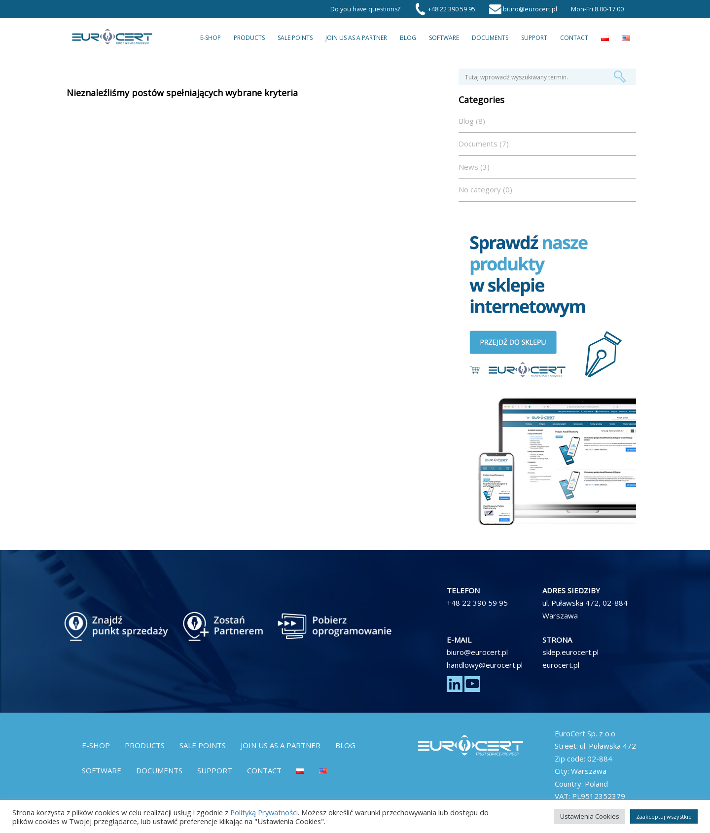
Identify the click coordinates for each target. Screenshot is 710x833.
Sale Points (295, 38)
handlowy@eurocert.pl (485, 665)
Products (249, 38)
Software (444, 38)
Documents (490, 38)
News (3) (474, 167)
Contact (574, 38)
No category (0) (485, 189)
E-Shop (210, 38)
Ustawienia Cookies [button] (589, 816)
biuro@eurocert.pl (477, 652)
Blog (408, 38)
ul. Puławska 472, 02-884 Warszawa (585, 609)
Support (534, 38)
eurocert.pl (560, 665)
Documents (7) (484, 143)
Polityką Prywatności (264, 812)
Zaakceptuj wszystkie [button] (664, 816)
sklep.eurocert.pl (570, 652)
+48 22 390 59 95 (477, 603)
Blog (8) (472, 121)
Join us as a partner (356, 38)
